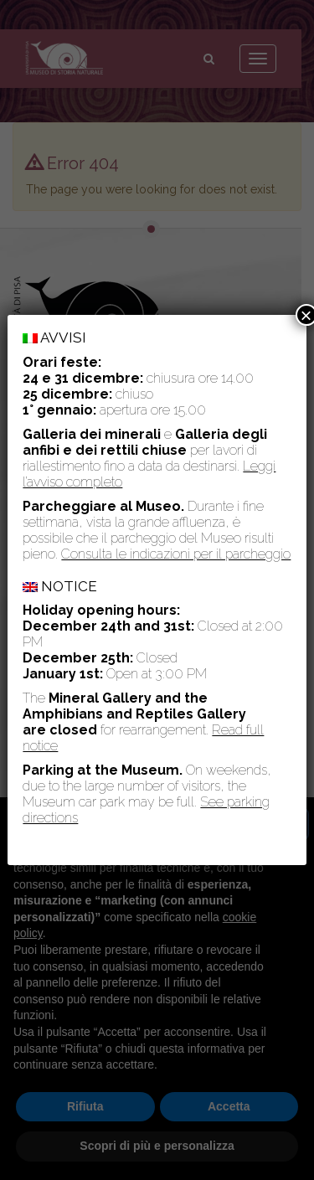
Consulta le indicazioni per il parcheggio (176, 553)
